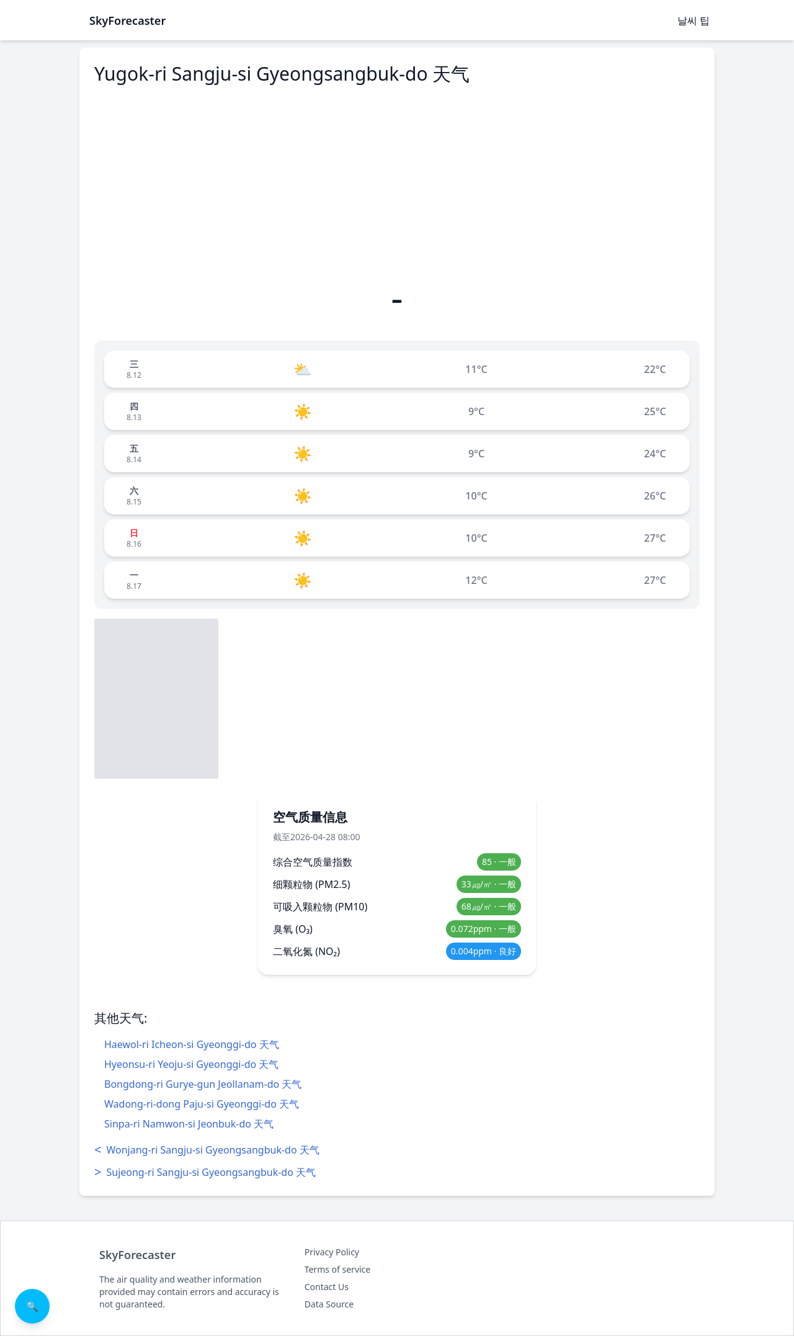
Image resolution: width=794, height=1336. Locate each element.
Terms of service (338, 1269)
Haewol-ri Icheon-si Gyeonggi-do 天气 (191, 1044)
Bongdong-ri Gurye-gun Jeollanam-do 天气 (202, 1084)
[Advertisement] (397, 182)
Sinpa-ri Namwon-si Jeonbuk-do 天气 (189, 1124)
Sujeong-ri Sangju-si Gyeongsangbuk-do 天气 (205, 1172)
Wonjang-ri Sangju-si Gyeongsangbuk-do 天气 (206, 1150)
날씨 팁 (693, 20)
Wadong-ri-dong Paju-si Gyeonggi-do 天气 (201, 1104)
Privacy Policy (332, 1252)
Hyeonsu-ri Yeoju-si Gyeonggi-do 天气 (191, 1064)
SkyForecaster (137, 1254)
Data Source (329, 1304)
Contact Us (327, 1287)
